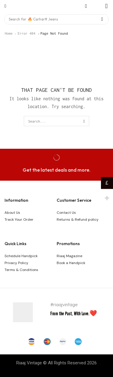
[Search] (102, 19)
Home (9, 33)
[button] (5, 6)
